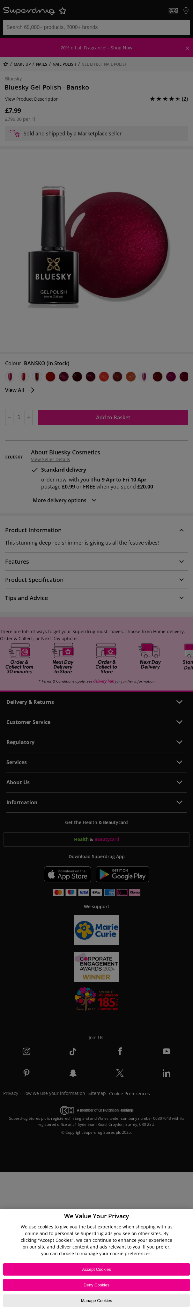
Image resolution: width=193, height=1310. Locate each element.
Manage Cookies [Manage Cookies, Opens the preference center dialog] (96, 1300)
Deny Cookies (96, 1285)
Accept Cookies (96, 1269)
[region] (96, 1259)
